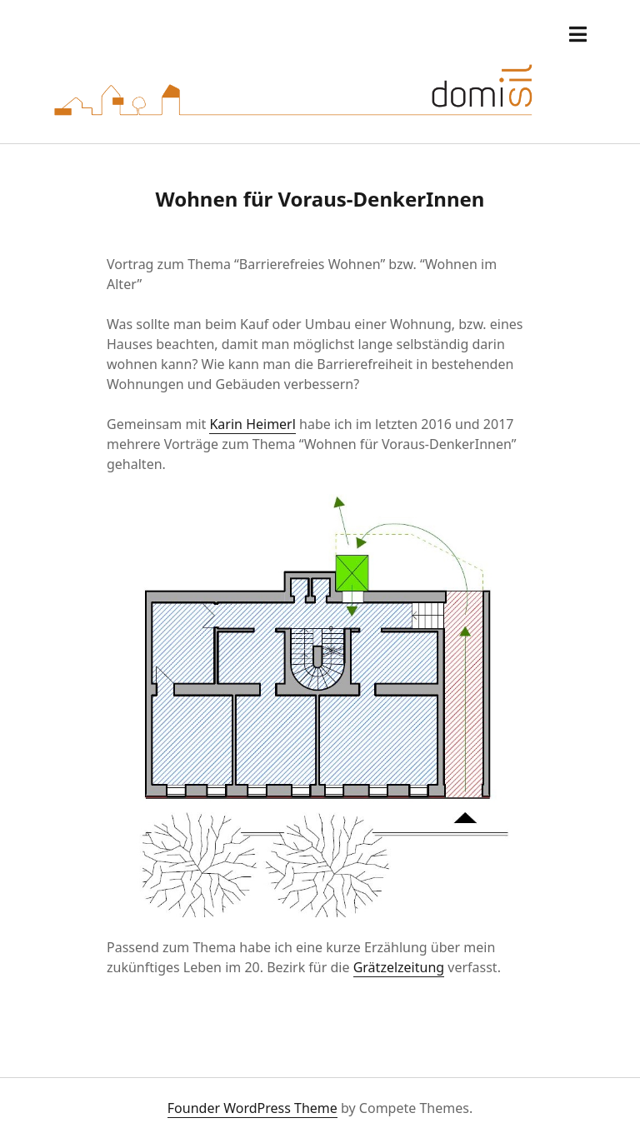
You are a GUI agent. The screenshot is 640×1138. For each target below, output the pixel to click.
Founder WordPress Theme (253, 1108)
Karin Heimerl (252, 424)
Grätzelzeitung (398, 967)
